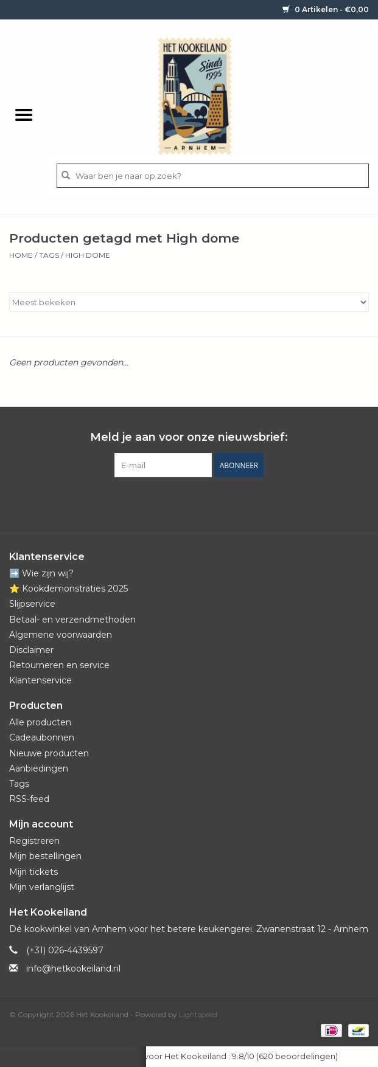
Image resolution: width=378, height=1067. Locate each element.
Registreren (34, 840)
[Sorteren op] (189, 302)
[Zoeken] (213, 176)
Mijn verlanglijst (41, 887)
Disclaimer (31, 649)
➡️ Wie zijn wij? (41, 573)
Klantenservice (40, 680)
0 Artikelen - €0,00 (325, 9)
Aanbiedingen (38, 768)
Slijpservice (32, 603)
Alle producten (40, 722)
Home (21, 255)
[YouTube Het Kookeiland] (200, 502)
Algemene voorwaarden (60, 634)
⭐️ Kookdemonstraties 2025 (68, 588)
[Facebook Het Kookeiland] (156, 502)
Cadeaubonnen (41, 737)
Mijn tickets (33, 871)
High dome (87, 255)
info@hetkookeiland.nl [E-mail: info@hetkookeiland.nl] (73, 968)
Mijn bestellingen (45, 856)
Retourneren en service (59, 665)
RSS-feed (29, 798)
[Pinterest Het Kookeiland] (178, 502)
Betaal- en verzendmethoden (72, 619)
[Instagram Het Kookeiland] (222, 502)
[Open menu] (23, 114)
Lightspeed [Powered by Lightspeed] (198, 1014)
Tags (49, 255)
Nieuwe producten (49, 753)
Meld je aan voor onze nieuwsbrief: (189, 437)
